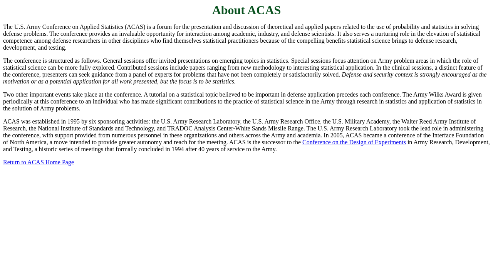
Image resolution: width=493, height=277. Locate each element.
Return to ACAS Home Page (38, 162)
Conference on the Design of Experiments (354, 142)
